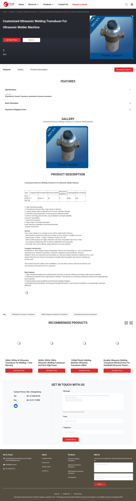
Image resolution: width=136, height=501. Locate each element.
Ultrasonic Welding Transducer (27, 12)
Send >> (100, 484)
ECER (120, 497)
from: (65, 416)
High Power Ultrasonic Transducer (74, 466)
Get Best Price (11, 40)
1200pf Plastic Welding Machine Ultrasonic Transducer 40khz (81, 362)
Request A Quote (123, 69)
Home (5, 12)
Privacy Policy (78, 494)
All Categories (72, 477)
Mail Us (31, 40)
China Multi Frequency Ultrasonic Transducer (26, 497)
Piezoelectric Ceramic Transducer (23, 314)
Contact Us (45, 471)
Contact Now (71, 439)
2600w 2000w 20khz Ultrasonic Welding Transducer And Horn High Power (51, 362)
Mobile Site (66, 494)
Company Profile (47, 458)
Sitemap (56, 494)
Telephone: (67, 427)
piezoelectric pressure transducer (86, 314)
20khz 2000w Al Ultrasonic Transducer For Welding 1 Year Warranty (18, 362)
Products (12, 12)
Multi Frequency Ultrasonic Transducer (55, 314)
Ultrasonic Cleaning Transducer (73, 459)
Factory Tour (45, 462)
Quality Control (46, 467)
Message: (66, 391)
